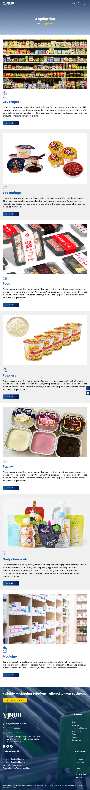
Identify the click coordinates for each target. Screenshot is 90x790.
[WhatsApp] (88, 388)
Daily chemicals (81, 774)
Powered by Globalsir (10, 787)
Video (74, 734)
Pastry (77, 771)
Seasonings (79, 762)
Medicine (78, 777)
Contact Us (76, 740)
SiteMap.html (72, 785)
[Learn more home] (8, 3)
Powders (78, 768)
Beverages (79, 759)
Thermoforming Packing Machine (16, 768)
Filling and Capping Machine (14, 762)
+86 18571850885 (13, 728)
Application (48, 24)
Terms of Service (61, 785)
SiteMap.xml (83, 785)
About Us (75, 725)
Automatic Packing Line (12, 765)
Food (77, 765)
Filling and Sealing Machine (13, 759)
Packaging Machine (79, 728)
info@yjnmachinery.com (16, 724)
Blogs (74, 737)
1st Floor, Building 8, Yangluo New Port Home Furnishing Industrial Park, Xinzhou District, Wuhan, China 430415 (23, 739)
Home (39, 24)
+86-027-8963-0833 (14, 732)
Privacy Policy (49, 785)
